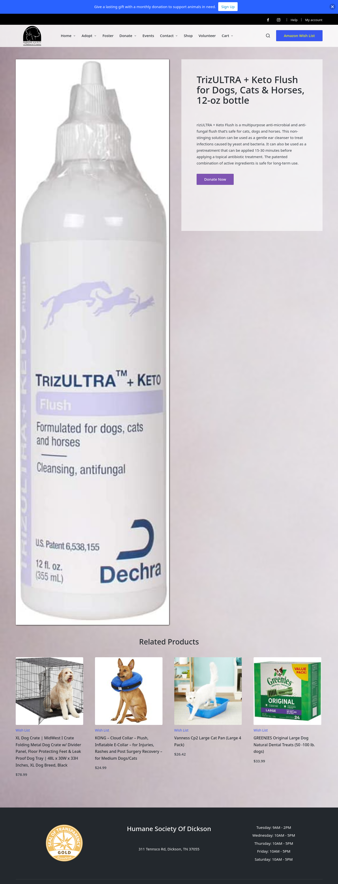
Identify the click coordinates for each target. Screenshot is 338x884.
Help (294, 20)
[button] (299, 35)
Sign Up (228, 6)
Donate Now (215, 179)
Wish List (23, 730)
